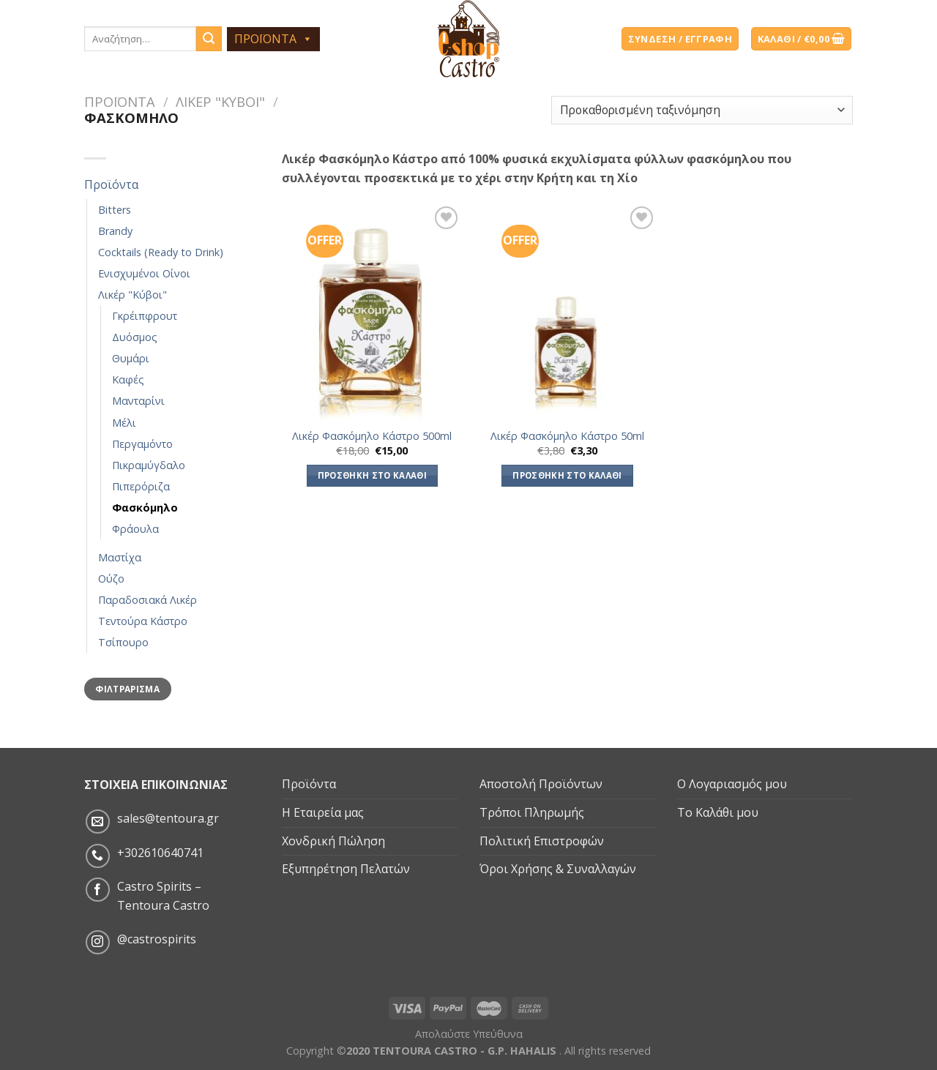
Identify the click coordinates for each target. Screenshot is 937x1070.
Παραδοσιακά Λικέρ (147, 600)
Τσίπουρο (123, 642)
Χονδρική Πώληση (333, 841)
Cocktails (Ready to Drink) (160, 252)
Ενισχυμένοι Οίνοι (144, 273)
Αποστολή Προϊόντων (540, 784)
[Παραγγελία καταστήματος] (702, 110)
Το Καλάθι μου (717, 812)
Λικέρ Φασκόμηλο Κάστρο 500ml (372, 436)
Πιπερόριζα (141, 486)
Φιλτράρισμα (127, 689)
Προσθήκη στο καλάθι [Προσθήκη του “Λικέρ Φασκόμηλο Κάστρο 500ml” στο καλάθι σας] (373, 475)
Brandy (115, 231)
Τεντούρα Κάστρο (142, 621)
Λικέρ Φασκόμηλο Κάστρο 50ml (567, 436)
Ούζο (111, 578)
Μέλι (124, 423)
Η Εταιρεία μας (323, 812)
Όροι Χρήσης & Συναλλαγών (557, 869)
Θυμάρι (130, 358)
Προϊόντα (119, 101)
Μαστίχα (119, 557)
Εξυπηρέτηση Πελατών (346, 869)
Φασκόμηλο (145, 508)
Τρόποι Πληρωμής (531, 812)
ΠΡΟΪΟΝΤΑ (273, 39)
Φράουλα (135, 529)
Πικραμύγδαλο (148, 465)
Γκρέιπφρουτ (144, 316)
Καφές (128, 379)
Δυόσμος (134, 337)
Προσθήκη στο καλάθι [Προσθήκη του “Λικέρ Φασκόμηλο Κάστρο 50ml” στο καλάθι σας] (567, 475)
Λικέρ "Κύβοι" (220, 101)
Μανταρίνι (138, 401)
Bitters (114, 210)
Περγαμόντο (142, 444)
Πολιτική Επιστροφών (541, 841)
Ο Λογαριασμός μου (732, 784)
